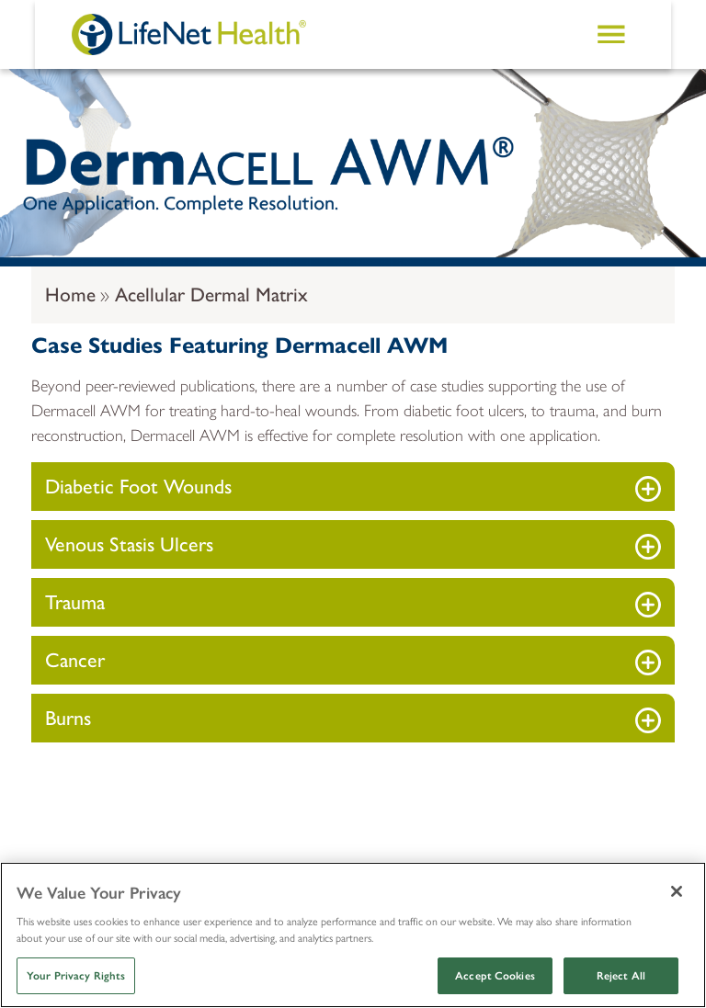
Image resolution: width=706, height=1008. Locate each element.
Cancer (75, 660)
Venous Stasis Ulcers (129, 544)
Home (70, 294)
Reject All (621, 975)
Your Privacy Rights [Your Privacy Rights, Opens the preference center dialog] (76, 975)
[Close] (676, 891)
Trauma (75, 602)
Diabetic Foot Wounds (138, 486)
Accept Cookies (495, 975)
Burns (68, 718)
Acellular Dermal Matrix (211, 294)
